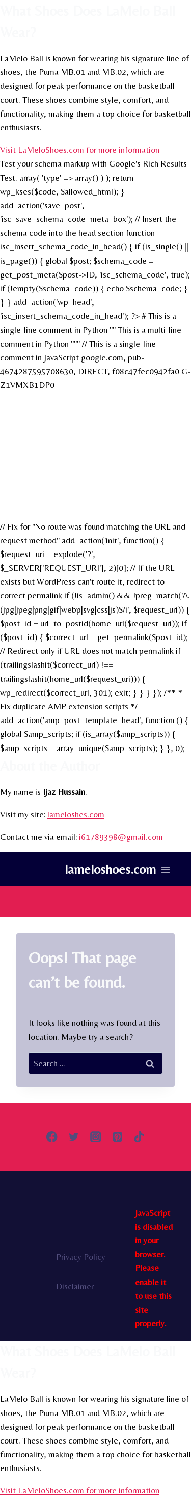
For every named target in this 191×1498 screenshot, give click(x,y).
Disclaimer (75, 1286)
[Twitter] (74, 1137)
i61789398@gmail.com (121, 836)
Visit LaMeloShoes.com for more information (79, 150)
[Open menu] (165, 869)
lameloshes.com (75, 814)
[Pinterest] (117, 1137)
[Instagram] (95, 1137)
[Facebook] (52, 1137)
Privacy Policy (80, 1257)
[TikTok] (139, 1137)
